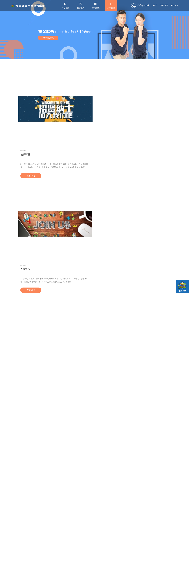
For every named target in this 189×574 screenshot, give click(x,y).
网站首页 (65, 6)
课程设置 (54, 552)
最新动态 (70, 546)
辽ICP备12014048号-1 (119, 571)
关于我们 (111, 6)
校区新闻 (70, 552)
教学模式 (80, 6)
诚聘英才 (86, 555)
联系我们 (102, 546)
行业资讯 (70, 555)
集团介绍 (86, 552)
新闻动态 (95, 6)
